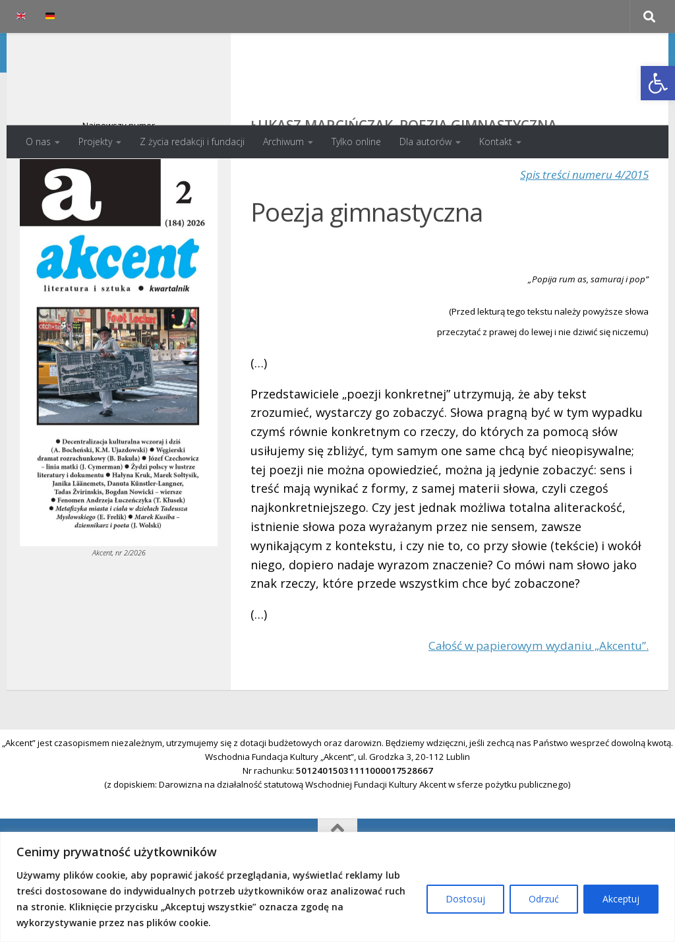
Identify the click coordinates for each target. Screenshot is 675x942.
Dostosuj (465, 899)
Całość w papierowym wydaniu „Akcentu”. (532, 698)
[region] (337, 887)
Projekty (95, 141)
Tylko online (356, 141)
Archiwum (283, 141)
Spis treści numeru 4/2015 (580, 227)
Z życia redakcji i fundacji (192, 141)
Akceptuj (620, 899)
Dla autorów (425, 141)
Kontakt (495, 141)
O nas (38, 141)
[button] (658, 83)
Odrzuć (544, 899)
